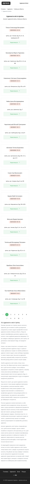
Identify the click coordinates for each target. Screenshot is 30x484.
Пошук (24, 472)
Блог (27, 3)
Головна (5, 472)
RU (16, 475)
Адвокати (23, 3)
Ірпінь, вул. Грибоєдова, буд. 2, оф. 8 (15, 133)
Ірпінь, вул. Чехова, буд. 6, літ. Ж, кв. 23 (15, 227)
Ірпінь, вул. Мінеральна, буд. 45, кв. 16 (15, 86)
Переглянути (15, 42)
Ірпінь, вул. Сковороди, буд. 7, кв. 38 (15, 299)
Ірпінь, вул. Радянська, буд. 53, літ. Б (15, 250)
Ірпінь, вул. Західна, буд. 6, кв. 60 (15, 181)
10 (18, 318)
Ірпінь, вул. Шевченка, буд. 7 (15, 109)
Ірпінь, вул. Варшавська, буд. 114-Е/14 (15, 204)
